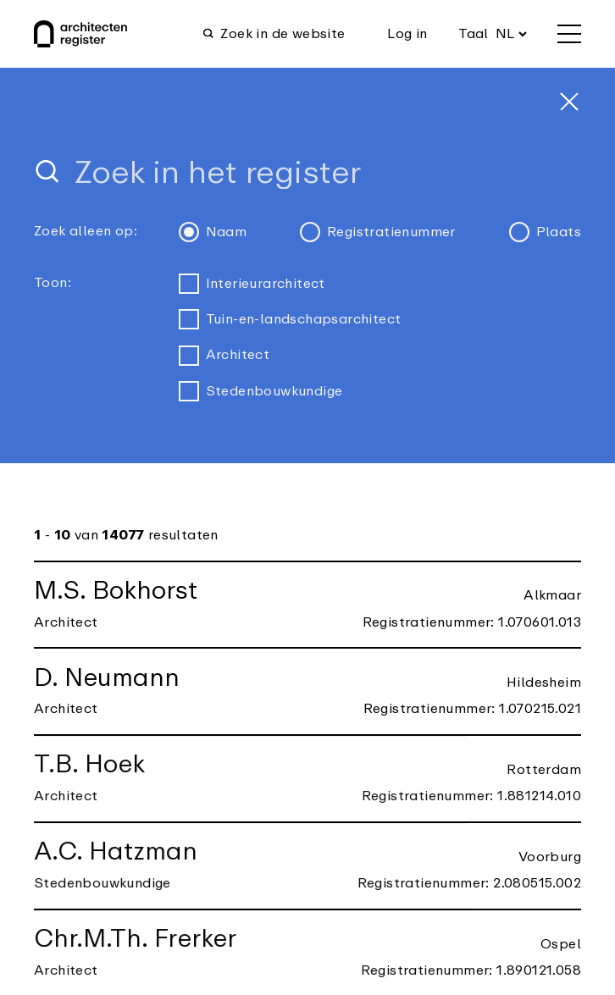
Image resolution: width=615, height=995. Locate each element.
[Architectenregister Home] (80, 33)
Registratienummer (378, 232)
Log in (407, 34)
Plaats (545, 232)
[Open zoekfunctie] (279, 34)
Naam (213, 232)
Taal (473, 34)
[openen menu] (569, 33)
